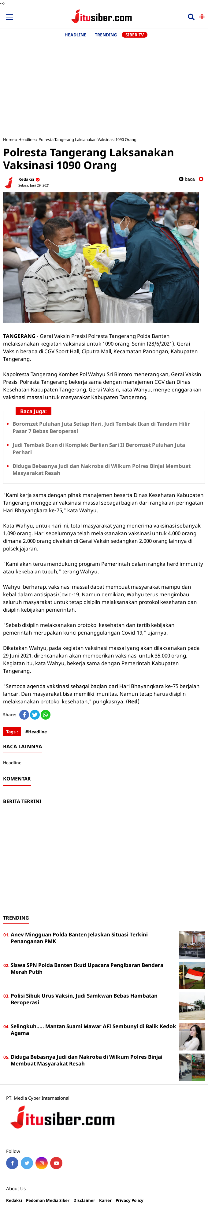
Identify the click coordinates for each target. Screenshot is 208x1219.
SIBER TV (134, 35)
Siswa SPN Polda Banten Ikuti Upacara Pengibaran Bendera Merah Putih (87, 968)
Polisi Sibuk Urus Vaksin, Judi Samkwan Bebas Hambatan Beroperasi (84, 999)
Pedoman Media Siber (47, 1200)
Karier (105, 1200)
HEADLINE (75, 35)
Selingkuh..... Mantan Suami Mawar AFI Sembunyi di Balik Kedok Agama (93, 1029)
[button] (202, 14)
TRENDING (106, 35)
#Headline (36, 732)
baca (187, 179)
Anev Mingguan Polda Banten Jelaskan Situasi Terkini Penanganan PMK (79, 938)
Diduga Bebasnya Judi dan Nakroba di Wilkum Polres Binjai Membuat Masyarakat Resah (86, 1060)
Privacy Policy (129, 1200)
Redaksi (14, 1200)
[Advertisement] (104, 84)
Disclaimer (84, 1200)
